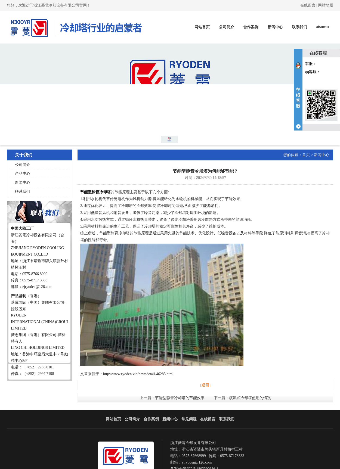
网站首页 (202, 27)
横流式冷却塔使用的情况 (250, 398)
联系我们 (299, 27)
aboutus (322, 27)
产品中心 (22, 174)
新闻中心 (275, 27)
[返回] (205, 385)
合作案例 (250, 27)
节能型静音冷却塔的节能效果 (180, 398)
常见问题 (189, 419)
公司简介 (226, 27)
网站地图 (325, 5)
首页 (306, 155)
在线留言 (308, 5)
